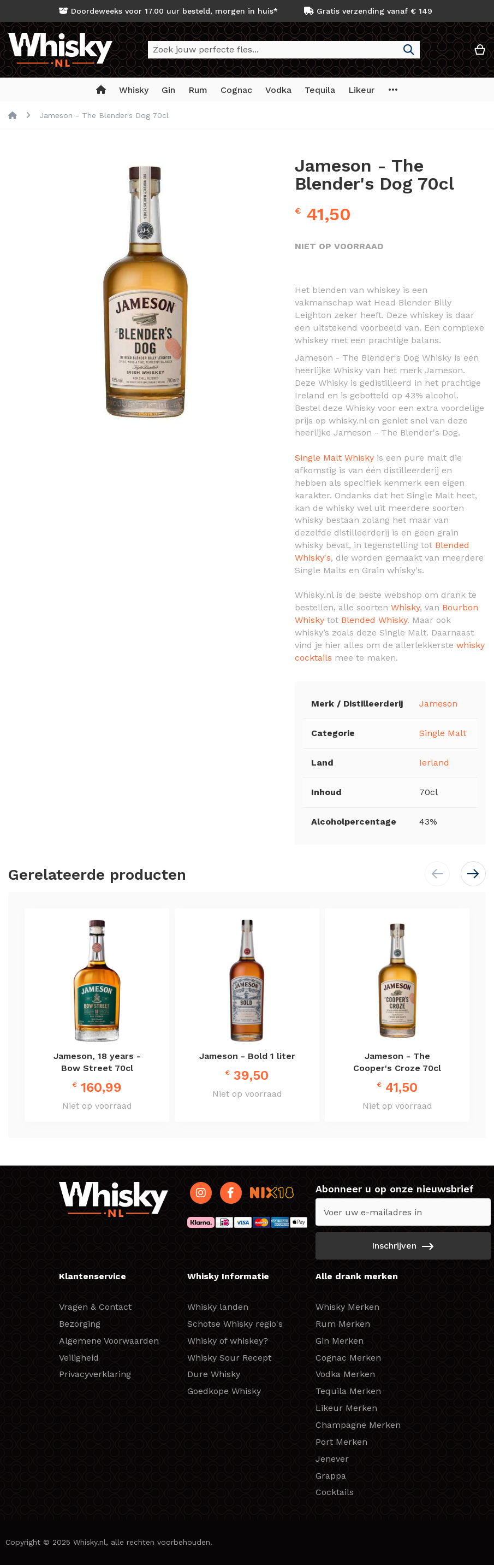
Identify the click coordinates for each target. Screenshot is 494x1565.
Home (12, 115)
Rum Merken (343, 1324)
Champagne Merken (358, 1425)
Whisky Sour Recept (229, 1357)
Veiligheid (79, 1357)
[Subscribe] (403, 1246)
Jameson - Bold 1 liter (247, 1056)
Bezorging (79, 1324)
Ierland (434, 762)
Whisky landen (217, 1307)
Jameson (438, 703)
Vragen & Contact (95, 1307)
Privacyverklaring (95, 1374)
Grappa (331, 1475)
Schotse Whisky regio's (235, 1324)
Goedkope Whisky (224, 1391)
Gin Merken (340, 1340)
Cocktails (335, 1492)
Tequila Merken (348, 1391)
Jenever (332, 1459)
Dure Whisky (213, 1374)
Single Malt (442, 733)
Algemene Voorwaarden (109, 1340)
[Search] (408, 49)
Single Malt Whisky (334, 457)
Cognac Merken (348, 1357)
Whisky (405, 607)
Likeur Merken (346, 1408)
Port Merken (341, 1442)
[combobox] (284, 49)
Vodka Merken (345, 1374)
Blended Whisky (374, 620)
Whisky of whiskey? (227, 1340)
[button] (447, 53)
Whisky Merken (347, 1307)
